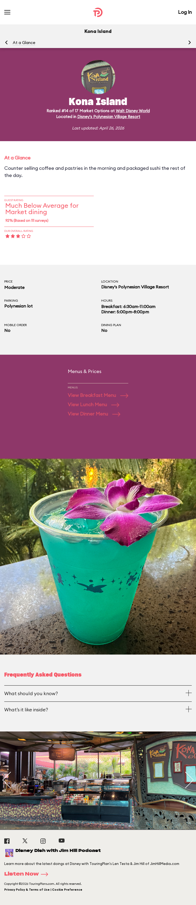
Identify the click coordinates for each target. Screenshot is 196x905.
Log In (185, 12)
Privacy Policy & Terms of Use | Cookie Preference (43, 889)
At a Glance (24, 42)
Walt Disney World (133, 110)
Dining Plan (111, 325)
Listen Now (28, 874)
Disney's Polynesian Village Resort (108, 116)
